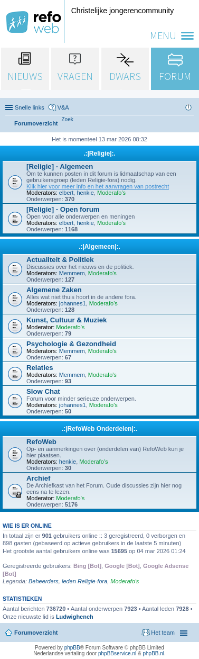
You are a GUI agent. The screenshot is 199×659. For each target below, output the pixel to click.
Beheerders (44, 581)
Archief (38, 478)
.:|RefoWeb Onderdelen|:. (99, 428)
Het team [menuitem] (163, 632)
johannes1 (72, 303)
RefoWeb (41, 442)
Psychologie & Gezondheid (71, 344)
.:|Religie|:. (99, 153)
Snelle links (29, 107)
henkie (85, 192)
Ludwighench (74, 616)
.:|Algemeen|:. (99, 246)
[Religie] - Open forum (62, 209)
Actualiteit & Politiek (60, 260)
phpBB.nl (153, 653)
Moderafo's (111, 192)
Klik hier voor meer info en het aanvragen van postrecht (97, 186)
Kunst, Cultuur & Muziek (66, 320)
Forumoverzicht (36, 632)
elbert (66, 192)
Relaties (39, 368)
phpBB (72, 648)
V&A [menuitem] (63, 107)
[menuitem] (67, 119)
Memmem (72, 273)
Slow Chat (43, 391)
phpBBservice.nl (117, 653)
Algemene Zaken (54, 290)
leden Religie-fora (84, 581)
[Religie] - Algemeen (59, 166)
